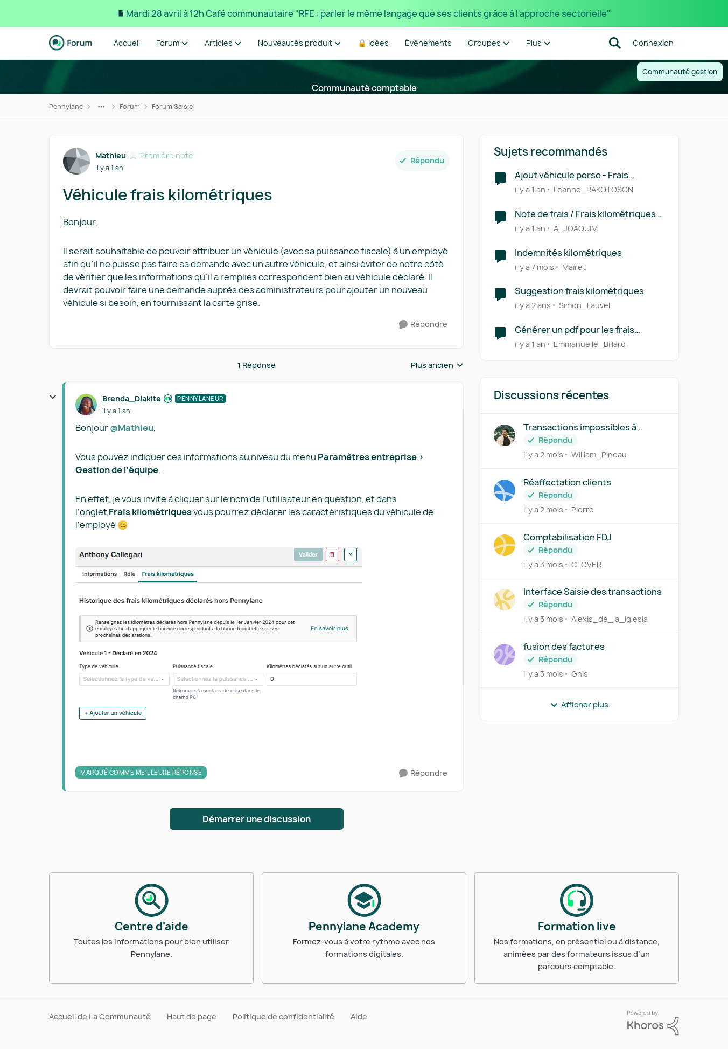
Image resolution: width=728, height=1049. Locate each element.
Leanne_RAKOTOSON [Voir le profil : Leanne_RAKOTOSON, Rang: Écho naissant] (593, 189)
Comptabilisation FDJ (567, 537)
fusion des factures (564, 646)
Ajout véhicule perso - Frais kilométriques (571, 175)
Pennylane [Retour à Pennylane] (66, 106)
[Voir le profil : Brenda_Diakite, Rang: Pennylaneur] (86, 404)
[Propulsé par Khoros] (653, 1023)
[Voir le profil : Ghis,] (504, 654)
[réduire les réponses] (52, 397)
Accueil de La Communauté (100, 1016)
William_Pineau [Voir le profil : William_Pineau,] (599, 454)
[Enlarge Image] (262, 642)
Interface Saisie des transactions (592, 592)
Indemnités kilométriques (568, 253)
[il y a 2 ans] (533, 305)
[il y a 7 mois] (534, 266)
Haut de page (191, 1016)
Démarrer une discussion (256, 819)
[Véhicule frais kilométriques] (116, 411)
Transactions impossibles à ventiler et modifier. (579, 427)
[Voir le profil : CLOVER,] (504, 545)
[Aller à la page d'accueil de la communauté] (70, 43)
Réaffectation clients (567, 482)
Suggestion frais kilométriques (579, 291)
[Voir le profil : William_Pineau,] (504, 435)
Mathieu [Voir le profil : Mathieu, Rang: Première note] (110, 155)
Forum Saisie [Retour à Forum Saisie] (172, 106)
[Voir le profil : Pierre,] (504, 490)
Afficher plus (579, 704)
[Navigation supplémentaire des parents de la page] (101, 106)
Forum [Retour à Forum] (130, 106)
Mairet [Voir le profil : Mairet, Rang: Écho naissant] (574, 266)
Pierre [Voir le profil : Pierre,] (582, 509)
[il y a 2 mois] (543, 454)
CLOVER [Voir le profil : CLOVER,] (586, 564)
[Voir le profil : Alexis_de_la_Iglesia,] (504, 599)
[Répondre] (423, 324)
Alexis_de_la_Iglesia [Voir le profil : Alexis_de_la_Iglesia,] (609, 619)
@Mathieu (131, 428)
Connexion (653, 43)
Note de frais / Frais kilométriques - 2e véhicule (588, 214)
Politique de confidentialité (283, 1016)
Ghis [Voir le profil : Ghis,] (579, 674)
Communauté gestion (679, 72)
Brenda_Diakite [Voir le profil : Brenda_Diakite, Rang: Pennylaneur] (131, 398)
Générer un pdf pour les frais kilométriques (574, 330)
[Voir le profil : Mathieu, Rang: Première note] (76, 161)
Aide (359, 1016)
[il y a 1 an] (530, 189)
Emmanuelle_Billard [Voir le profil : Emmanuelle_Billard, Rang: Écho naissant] (590, 344)
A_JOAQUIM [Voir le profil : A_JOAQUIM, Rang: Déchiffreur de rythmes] (576, 228)
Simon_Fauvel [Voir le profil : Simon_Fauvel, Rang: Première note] (584, 305)
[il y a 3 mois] (543, 563)
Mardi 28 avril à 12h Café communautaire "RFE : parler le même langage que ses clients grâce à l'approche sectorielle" (368, 13)
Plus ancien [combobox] (437, 365)
